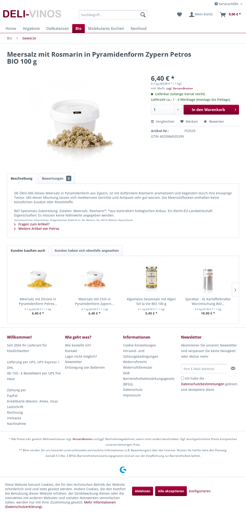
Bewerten (214, 121)
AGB (126, 373)
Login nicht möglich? (81, 356)
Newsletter (73, 362)
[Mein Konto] (200, 14)
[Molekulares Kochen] (106, 28)
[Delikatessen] (57, 28)
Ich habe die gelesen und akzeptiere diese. (209, 384)
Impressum (132, 395)
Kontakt (71, 351)
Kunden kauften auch (28, 250)
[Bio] (78, 28)
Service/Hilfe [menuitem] (227, 4)
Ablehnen (142, 491)
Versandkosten (82, 439)
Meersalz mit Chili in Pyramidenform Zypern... (94, 301)
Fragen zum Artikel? (31, 224)
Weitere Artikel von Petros (36, 228)
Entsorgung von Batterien (85, 367)
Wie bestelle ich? (78, 345)
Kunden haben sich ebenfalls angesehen (87, 250)
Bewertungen (56, 178)
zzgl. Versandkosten (179, 88)
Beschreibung (21, 178)
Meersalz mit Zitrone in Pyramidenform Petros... (38, 301)
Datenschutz (133, 389)
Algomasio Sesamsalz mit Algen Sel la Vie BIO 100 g (151, 301)
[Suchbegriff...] (113, 14)
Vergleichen (162, 121)
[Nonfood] (138, 28)
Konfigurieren (200, 491)
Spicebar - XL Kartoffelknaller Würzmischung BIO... (208, 301)
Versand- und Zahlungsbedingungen (140, 354)
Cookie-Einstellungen (139, 345)
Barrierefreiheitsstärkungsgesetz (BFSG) (148, 381)
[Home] (11, 28)
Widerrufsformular (137, 367)
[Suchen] (143, 14)
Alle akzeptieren (171, 491)
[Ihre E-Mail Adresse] (204, 368)
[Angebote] (31, 28)
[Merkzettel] (179, 14)
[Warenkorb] (230, 14)
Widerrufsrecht (135, 362)
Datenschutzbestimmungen (202, 384)
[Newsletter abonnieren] (233, 368)
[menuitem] (113, 14)
